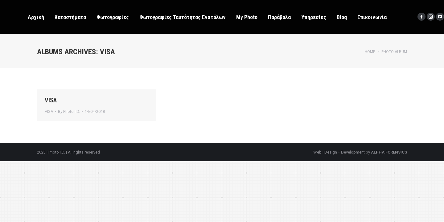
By (69, 111)
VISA (51, 100)
